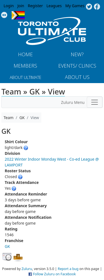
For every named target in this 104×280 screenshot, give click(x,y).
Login (9, 5)
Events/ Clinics (77, 65)
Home (25, 54)
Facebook (97, 7)
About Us (77, 77)
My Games (74, 5)
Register (35, 5)
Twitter (89, 7)
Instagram (4, 15)
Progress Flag (18, 15)
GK (7, 246)
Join (20, 5)
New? (77, 54)
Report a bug (68, 268)
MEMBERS (25, 65)
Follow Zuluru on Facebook (54, 274)
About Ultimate (25, 77)
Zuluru (27, 268)
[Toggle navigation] (94, 102)
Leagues (54, 5)
